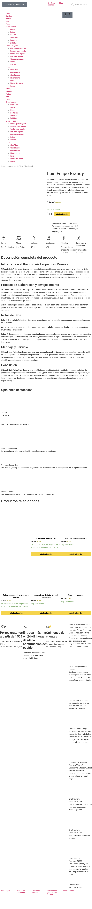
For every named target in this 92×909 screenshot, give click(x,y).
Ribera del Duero (16, 83)
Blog (61, 3)
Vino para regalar (17, 59)
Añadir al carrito (61, 214)
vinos (8, 67)
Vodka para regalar (17, 54)
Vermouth (14, 29)
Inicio (3, 166)
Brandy (16, 166)
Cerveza (13, 40)
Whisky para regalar (18, 48)
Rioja (12, 81)
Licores (13, 35)
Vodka (8, 19)
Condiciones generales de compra (52, 892)
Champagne (15, 78)
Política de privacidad (20, 892)
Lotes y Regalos (12, 46)
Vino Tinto (14, 70)
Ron (7, 21)
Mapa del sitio (68, 891)
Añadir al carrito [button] (46, 554)
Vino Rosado (15, 75)
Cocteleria (14, 37)
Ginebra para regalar (18, 51)
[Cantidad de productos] (50, 214)
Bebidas (13, 43)
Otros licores (11, 27)
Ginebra (9, 16)
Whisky (8, 13)
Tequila (9, 24)
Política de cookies (36, 892)
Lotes (12, 62)
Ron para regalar (16, 56)
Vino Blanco (15, 72)
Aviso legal (5, 891)
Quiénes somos (51, 4)
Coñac (12, 32)
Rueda (12, 86)
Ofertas (13, 64)
